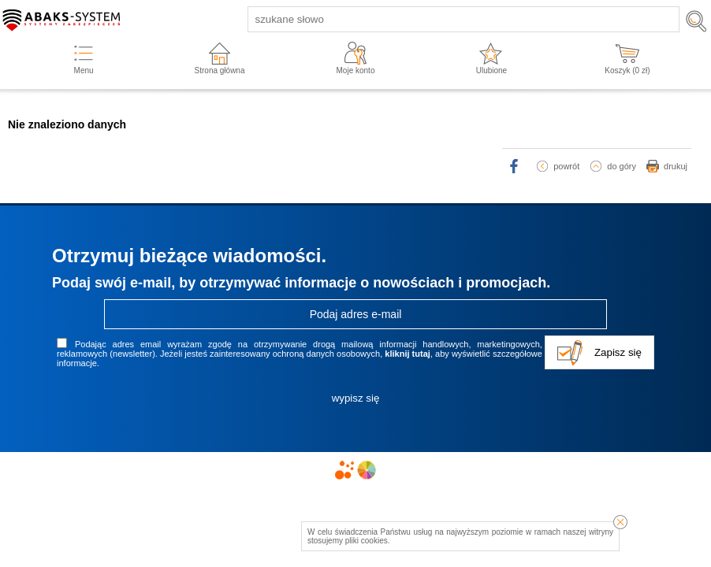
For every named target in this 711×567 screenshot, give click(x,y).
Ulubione (491, 70)
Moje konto (356, 70)
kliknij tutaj (407, 353)
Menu (84, 70)
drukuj (675, 166)
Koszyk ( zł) (627, 70)
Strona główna (220, 70)
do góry (621, 166)
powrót (566, 166)
